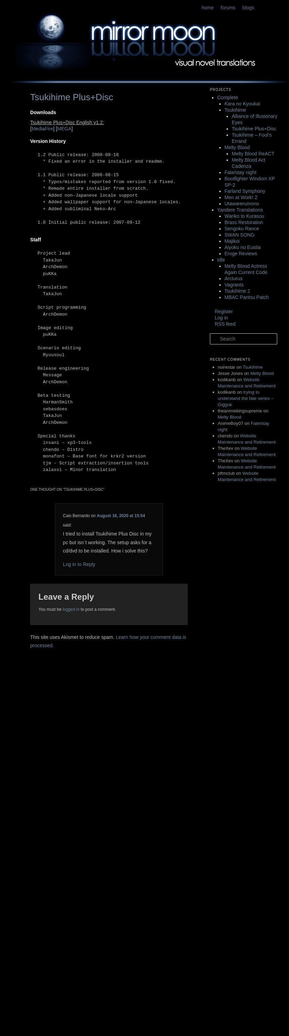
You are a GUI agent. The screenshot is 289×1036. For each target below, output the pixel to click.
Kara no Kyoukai (242, 103)
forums (228, 7)
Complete (227, 97)
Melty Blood (237, 147)
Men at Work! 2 (240, 197)
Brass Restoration (243, 222)
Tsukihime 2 (237, 291)
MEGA (64, 128)
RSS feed (225, 324)
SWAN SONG (239, 235)
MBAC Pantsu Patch (246, 297)
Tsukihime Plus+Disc (254, 128)
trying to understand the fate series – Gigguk (246, 398)
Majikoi (232, 241)
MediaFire (42, 128)
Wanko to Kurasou (244, 216)
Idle (221, 260)
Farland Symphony (244, 191)
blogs (248, 7)
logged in (70, 609)
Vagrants (234, 285)
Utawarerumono (241, 203)
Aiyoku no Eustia (242, 247)
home (208, 7)
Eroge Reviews (240, 253)
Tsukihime (235, 110)
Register (224, 311)
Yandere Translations (240, 210)
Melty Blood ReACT (253, 153)
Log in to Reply (79, 564)
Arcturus (233, 278)
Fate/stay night (240, 172)
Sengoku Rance (241, 228)
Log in (221, 317)
